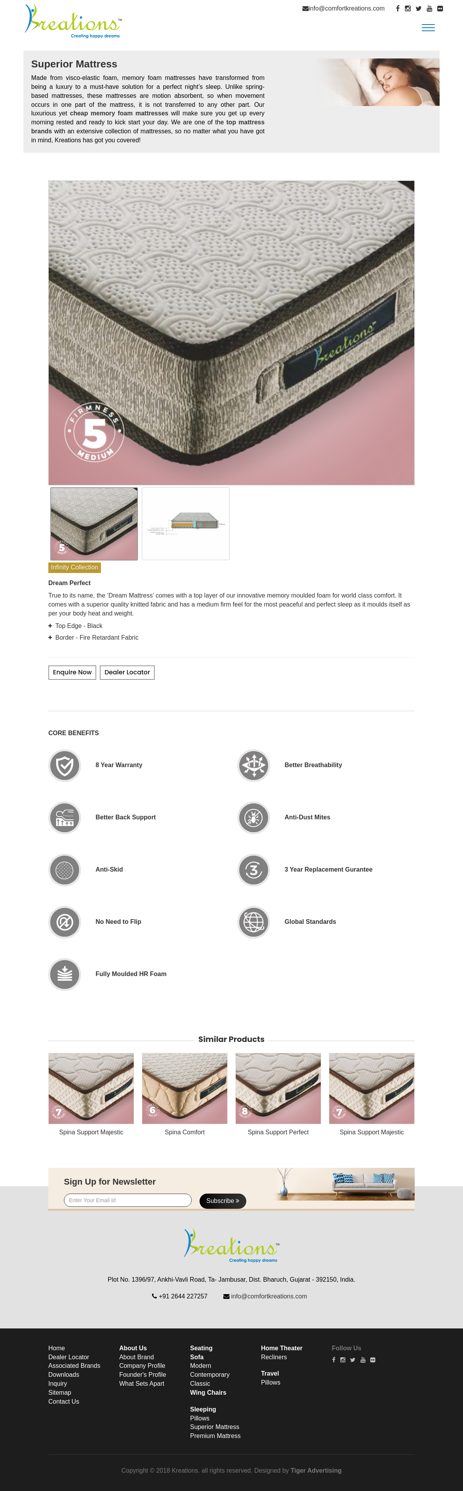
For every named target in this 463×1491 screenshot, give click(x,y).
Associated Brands (74, 1366)
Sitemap (59, 1392)
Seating (201, 1348)
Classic (200, 1384)
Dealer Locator (127, 672)
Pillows (200, 1418)
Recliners (274, 1357)
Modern (200, 1366)
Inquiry (57, 1384)
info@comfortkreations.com (347, 8)
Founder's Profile (142, 1375)
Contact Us (63, 1401)
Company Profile (142, 1366)
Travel (270, 1374)
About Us (133, 1348)
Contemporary (210, 1375)
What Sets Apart (141, 1384)
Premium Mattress (215, 1436)
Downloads (63, 1375)
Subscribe (223, 1201)
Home (56, 1348)
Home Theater (282, 1348)
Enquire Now (72, 672)
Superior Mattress (214, 1427)
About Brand (136, 1357)
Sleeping (203, 1409)
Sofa (197, 1357)
